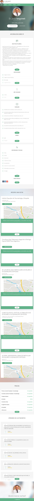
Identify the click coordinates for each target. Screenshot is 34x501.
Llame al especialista (7, 204)
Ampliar (17, 212)
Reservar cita (17, 499)
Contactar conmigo (22, 25)
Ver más (17, 69)
